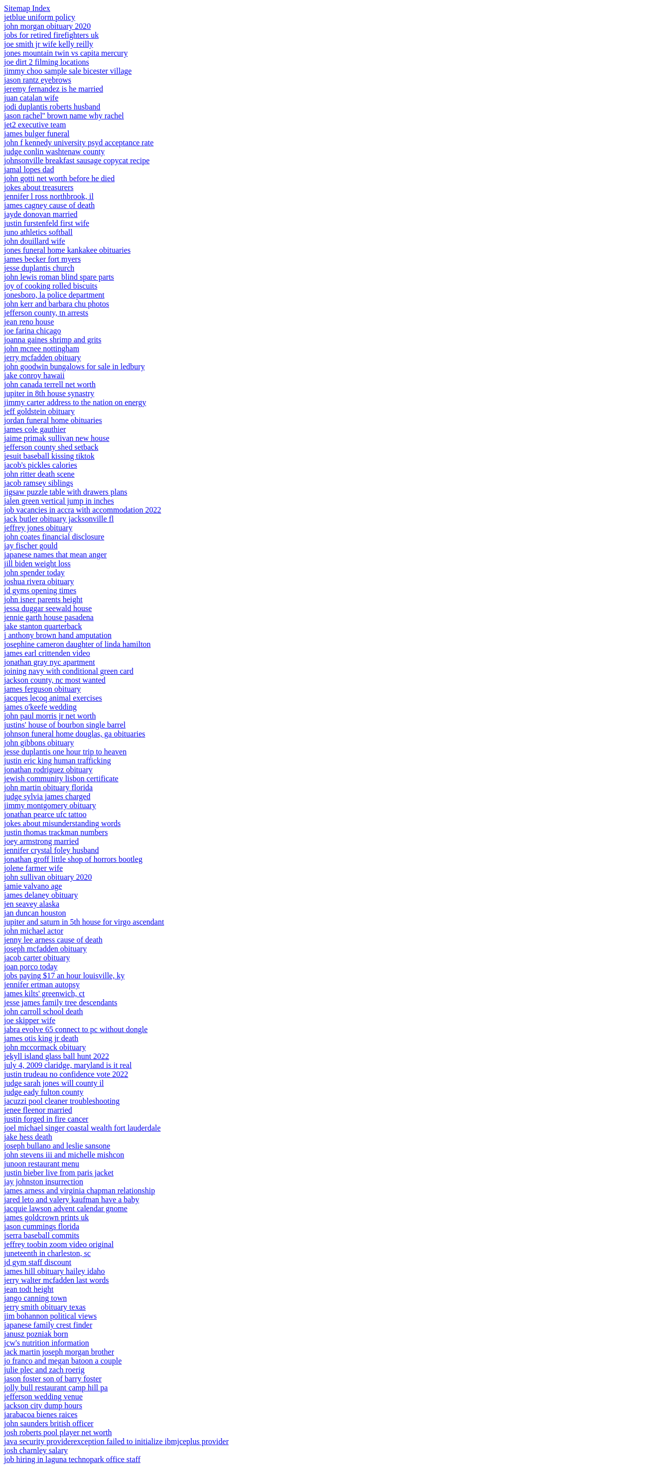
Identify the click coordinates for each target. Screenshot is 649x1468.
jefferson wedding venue (43, 1396)
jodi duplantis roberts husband (52, 107)
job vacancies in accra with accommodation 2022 (82, 510)
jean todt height (29, 1289)
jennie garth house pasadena (49, 617)
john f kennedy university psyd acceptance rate (78, 142)
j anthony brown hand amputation (58, 635)
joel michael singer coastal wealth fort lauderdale (82, 1128)
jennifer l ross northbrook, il (49, 196)
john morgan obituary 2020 (47, 26)
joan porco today (31, 966)
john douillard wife (34, 241)
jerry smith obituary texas (45, 1307)
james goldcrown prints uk (46, 1217)
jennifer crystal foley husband (51, 850)
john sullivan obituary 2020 (48, 877)
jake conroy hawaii (34, 375)
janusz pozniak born (36, 1334)
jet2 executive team (35, 124)
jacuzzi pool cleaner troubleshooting (62, 1101)
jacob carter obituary (37, 957)
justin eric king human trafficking (57, 760)
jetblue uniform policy (39, 17)
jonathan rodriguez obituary (48, 769)
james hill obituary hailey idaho (54, 1271)
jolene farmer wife (33, 868)
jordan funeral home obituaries (53, 420)
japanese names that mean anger (55, 554)
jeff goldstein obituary (39, 411)
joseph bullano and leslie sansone (57, 1146)
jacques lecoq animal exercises (53, 698)
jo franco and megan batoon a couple (63, 1361)
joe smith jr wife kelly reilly (48, 44)
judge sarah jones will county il (54, 1083)
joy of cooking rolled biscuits (51, 286)
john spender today (34, 572)
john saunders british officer (49, 1423)
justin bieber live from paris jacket (59, 1172)
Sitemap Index (27, 8)
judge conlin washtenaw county (54, 151)
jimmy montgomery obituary (50, 805)
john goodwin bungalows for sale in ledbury (74, 366)
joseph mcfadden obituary (45, 948)
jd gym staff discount (37, 1262)
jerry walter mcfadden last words (56, 1280)
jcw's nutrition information (46, 1343)
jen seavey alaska (31, 904)
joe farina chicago (32, 330)
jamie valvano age (33, 886)
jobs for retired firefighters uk (51, 35)
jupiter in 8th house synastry (49, 393)
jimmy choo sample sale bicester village (67, 71)
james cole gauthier (35, 429)
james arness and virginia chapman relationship (79, 1190)
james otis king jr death (41, 1038)
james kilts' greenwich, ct (44, 993)
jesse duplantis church (39, 268)
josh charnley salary (36, 1450)
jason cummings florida (41, 1226)
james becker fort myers (42, 259)
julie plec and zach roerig (44, 1369)
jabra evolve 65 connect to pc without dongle (75, 1029)
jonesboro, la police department (54, 295)
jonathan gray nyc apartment (49, 662)
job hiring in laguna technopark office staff (72, 1459)
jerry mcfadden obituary (42, 357)
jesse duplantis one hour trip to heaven (65, 751)
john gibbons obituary (39, 742)
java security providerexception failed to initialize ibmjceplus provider (116, 1441)
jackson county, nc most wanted (55, 680)
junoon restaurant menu (41, 1163)
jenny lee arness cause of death (53, 940)
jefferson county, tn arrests (46, 313)
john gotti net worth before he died (59, 178)
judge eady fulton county (44, 1092)
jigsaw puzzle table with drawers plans (65, 492)
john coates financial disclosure (54, 536)
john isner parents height (43, 599)
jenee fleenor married (38, 1110)
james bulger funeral (37, 133)
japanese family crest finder (48, 1325)
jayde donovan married (41, 214)
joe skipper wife (29, 1020)
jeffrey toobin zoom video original (59, 1244)
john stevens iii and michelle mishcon (64, 1155)
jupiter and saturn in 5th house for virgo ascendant (84, 922)
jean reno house (29, 321)
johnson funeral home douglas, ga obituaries (74, 734)
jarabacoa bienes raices (40, 1414)
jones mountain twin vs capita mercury (66, 53)
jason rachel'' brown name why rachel (64, 115)
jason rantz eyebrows (37, 80)
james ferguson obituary (42, 689)
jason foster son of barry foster (53, 1378)
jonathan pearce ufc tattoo (45, 814)
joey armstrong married (41, 841)
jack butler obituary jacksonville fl (59, 519)
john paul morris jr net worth (50, 716)
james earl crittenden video (47, 653)
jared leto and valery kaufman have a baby (71, 1199)
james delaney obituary (41, 895)
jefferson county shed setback (51, 447)
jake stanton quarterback (43, 626)
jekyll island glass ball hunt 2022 (56, 1056)
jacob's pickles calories (40, 465)
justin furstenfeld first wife (46, 223)
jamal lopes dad (29, 169)
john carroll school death (43, 1011)
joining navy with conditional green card (68, 671)
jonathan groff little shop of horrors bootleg (73, 859)
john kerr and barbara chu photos (56, 304)
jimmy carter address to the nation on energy (75, 402)
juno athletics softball (38, 232)
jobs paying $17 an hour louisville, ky (64, 975)
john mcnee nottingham (41, 348)
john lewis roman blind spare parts (59, 277)
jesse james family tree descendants (60, 1002)
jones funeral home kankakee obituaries (67, 250)
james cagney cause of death (49, 205)
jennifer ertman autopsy (42, 984)
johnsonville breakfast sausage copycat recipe (76, 160)
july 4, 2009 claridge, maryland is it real (67, 1065)
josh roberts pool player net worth (58, 1432)
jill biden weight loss (37, 563)
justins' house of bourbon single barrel (65, 725)
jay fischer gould (31, 545)
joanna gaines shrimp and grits (53, 339)
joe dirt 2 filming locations (46, 62)
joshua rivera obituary (39, 581)
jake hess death (28, 1137)
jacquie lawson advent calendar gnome (66, 1208)
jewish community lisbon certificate (61, 778)
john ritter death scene (39, 474)
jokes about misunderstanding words (62, 823)
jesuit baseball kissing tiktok (49, 456)
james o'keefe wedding (40, 707)
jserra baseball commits (41, 1235)
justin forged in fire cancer (46, 1119)
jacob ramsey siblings (38, 483)
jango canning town (35, 1298)
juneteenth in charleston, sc (47, 1253)
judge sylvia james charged (47, 796)
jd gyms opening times (40, 590)
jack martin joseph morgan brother (59, 1352)
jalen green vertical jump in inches (59, 501)
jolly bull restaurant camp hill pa (56, 1387)
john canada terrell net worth (50, 384)
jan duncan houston (35, 913)
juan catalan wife (31, 98)
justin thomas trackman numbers (56, 832)
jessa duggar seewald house (48, 608)
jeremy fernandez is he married (53, 89)
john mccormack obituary (45, 1047)
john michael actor (33, 931)
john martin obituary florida (48, 787)
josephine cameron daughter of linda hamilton (77, 644)
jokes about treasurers (39, 187)
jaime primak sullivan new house (57, 438)
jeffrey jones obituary (38, 528)
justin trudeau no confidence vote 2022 (66, 1074)
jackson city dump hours (43, 1405)
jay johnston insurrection (43, 1181)
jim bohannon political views (50, 1316)
